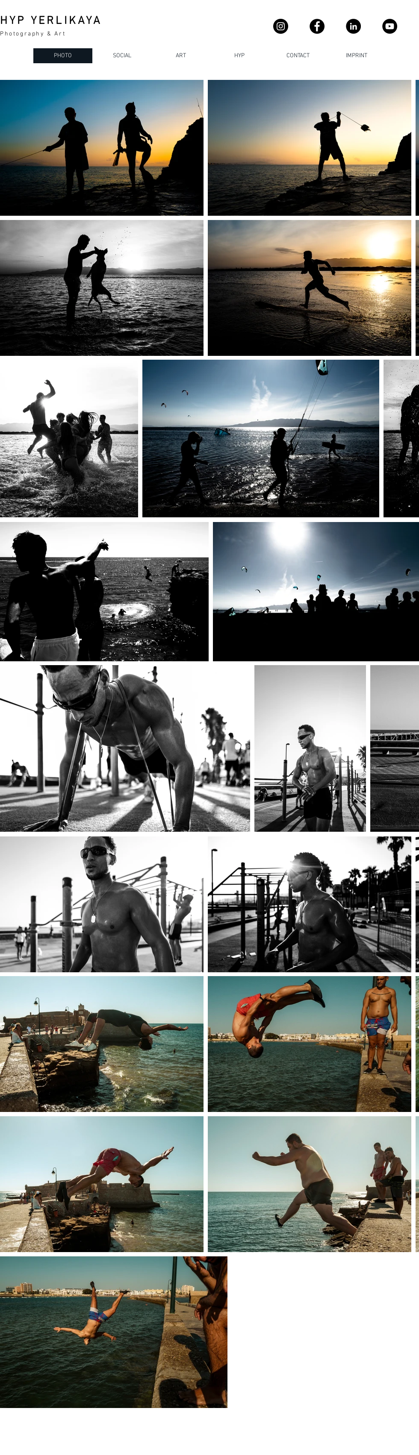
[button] (298, 55)
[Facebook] (317, 26)
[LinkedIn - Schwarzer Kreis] (353, 26)
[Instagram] (280, 26)
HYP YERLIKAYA (51, 21)
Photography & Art (32, 34)
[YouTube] (389, 26)
